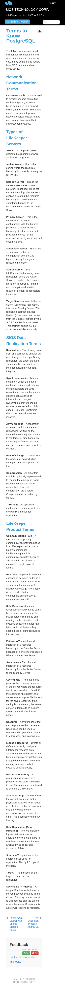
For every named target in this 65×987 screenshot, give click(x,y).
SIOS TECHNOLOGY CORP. (27, 9)
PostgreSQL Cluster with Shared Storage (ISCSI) (16, 923)
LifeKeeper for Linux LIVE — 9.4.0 (25, 15)
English (54, 3)
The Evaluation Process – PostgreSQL (32, 922)
